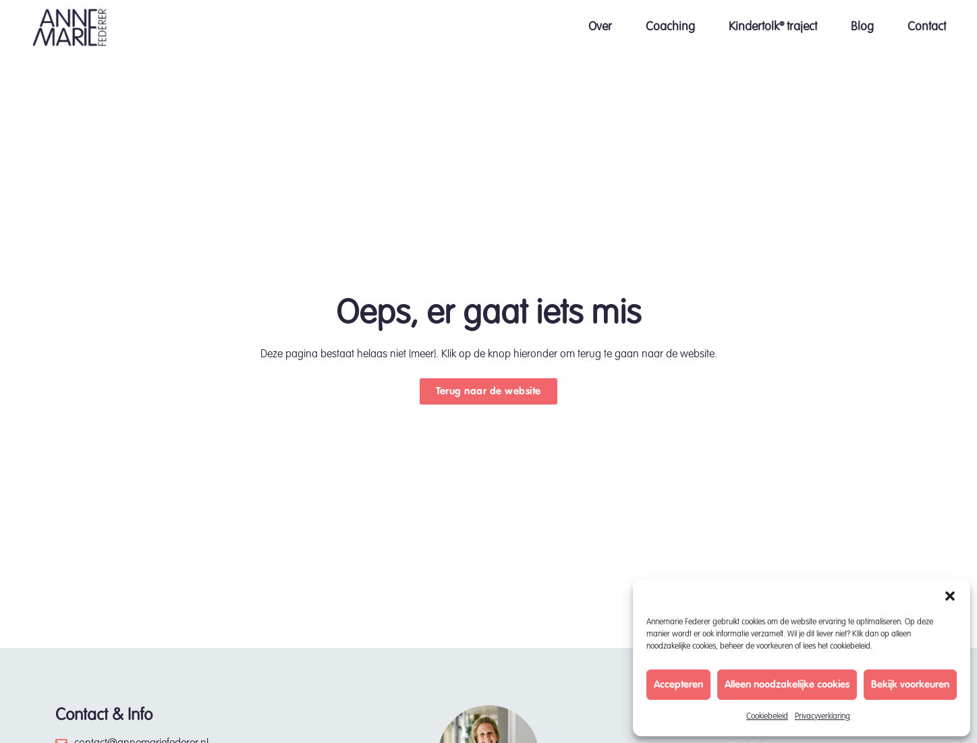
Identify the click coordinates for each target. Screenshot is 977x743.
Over (600, 27)
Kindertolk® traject (773, 27)
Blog (862, 27)
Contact (927, 27)
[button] (950, 596)
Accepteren (678, 685)
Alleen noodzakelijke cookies (787, 685)
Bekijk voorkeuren (910, 685)
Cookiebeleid (767, 717)
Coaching (670, 27)
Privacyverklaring (822, 717)
